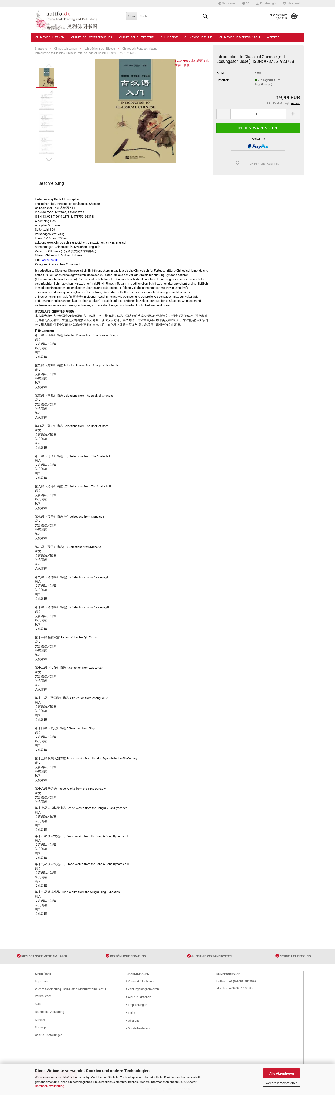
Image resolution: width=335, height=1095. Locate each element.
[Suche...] (131, 16)
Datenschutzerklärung (49, 1086)
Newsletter (226, 3)
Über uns (133, 1020)
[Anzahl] (258, 114)
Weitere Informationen (281, 1083)
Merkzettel (291, 3)
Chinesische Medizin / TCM (239, 37)
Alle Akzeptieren (281, 1073)
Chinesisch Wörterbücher (91, 37)
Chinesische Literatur (136, 37)
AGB (38, 1004)
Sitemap (40, 1027)
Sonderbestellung (138, 1028)
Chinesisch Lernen (49, 37)
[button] (246, 3)
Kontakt (40, 1019)
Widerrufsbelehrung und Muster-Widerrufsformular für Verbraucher (70, 992)
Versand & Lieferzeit (140, 981)
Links (130, 1012)
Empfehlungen (136, 1005)
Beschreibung (51, 183)
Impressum (42, 981)
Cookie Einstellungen (48, 1035)
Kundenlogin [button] (266, 3)
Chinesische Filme (198, 37)
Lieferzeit (222, 80)
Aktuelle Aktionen (138, 997)
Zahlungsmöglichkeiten (142, 989)
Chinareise (169, 37)
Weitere (273, 37)
